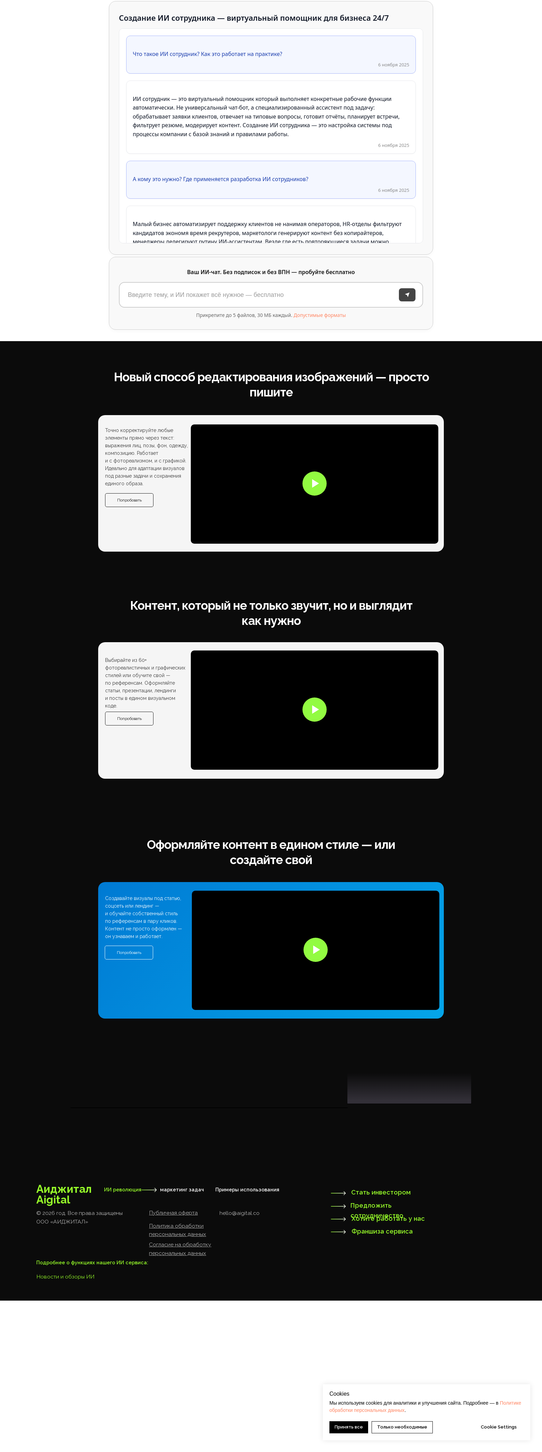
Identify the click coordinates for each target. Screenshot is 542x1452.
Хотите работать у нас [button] (388, 1370)
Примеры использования (247, 1341)
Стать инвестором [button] (381, 1343)
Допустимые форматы (319, 315)
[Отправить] (407, 294)
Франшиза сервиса (382, 1382)
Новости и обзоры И (63, 1428)
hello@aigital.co (239, 1364)
